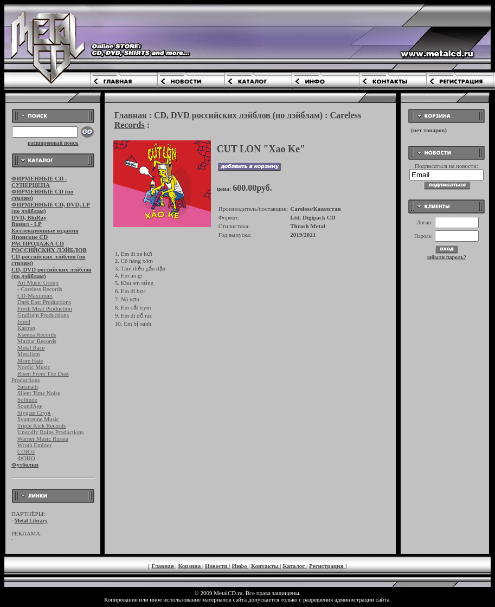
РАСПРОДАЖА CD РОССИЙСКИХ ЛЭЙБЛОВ (49, 246)
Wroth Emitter (34, 445)
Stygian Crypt (33, 412)
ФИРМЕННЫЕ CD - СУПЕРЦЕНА (39, 181)
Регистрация (327, 566)
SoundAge (29, 406)
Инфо (240, 566)
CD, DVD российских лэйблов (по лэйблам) (238, 115)
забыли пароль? (446, 257)
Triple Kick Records (41, 425)
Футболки (24, 464)
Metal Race (30, 347)
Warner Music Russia (42, 438)
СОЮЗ (26, 451)
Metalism (28, 354)
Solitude (27, 399)
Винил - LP (26, 224)
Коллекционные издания (45, 230)
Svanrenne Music (38, 419)
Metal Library (31, 521)
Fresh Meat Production (44, 308)
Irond (23, 321)
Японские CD (29, 237)
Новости (217, 566)
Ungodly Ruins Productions (50, 432)
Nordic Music (33, 367)
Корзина (190, 566)
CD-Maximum (35, 295)
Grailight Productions (43, 315)
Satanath (27, 386)
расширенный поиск (53, 143)
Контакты (265, 566)
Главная (130, 115)
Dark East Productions (44, 302)
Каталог (294, 566)
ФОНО (26, 458)
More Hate (30, 360)
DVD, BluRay (29, 217)
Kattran (26, 328)
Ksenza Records (36, 334)
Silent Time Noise (38, 393)
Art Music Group (38, 282)
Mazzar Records (36, 341)
